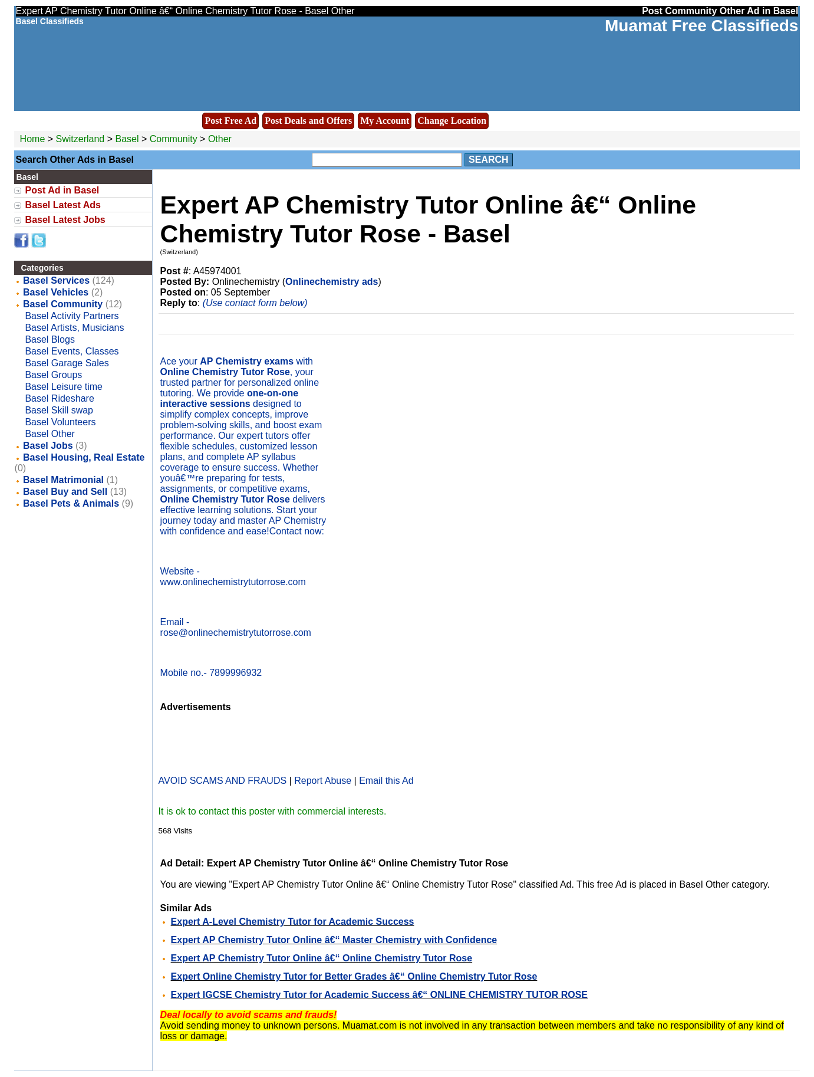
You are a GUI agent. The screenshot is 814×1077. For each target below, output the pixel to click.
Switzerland (80, 139)
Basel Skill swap (59, 410)
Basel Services (56, 280)
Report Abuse (322, 781)
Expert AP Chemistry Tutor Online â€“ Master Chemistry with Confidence (334, 940)
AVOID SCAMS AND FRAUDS (223, 781)
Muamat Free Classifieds (701, 26)
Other (220, 139)
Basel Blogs (50, 339)
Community (173, 139)
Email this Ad (386, 781)
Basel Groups (53, 375)
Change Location (451, 121)
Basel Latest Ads (63, 205)
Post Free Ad (230, 121)
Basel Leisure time (64, 387)
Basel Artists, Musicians (74, 328)
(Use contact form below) (255, 303)
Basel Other (49, 434)
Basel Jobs (47, 446)
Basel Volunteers (60, 422)
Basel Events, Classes (71, 351)
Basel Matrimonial (63, 480)
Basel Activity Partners (71, 316)
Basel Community (63, 304)
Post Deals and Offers (308, 121)
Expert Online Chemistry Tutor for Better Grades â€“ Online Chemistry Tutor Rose (354, 976)
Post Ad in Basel (62, 190)
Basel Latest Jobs (65, 220)
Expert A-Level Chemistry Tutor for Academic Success (292, 922)
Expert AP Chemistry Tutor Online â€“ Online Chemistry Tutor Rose (322, 958)
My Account (384, 121)
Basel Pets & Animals (71, 503)
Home (32, 139)
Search (489, 160)
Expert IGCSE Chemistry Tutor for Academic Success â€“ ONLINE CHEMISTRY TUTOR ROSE (379, 995)
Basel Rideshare (59, 398)
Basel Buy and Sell (65, 492)
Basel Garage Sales (66, 363)
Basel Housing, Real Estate (83, 457)
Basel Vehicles (55, 292)
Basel (128, 139)
